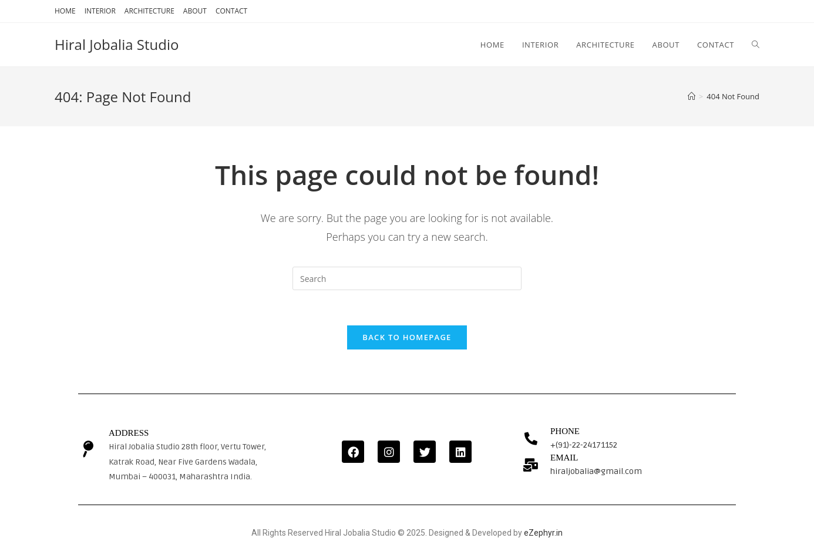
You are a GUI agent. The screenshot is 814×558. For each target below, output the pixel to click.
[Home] (691, 96)
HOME (65, 11)
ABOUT (195, 11)
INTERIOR (100, 11)
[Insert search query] (407, 278)
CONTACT (231, 11)
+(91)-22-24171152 (583, 445)
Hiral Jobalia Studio (117, 44)
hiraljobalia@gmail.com (596, 471)
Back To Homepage (406, 337)
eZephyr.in (543, 532)
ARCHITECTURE (149, 11)
